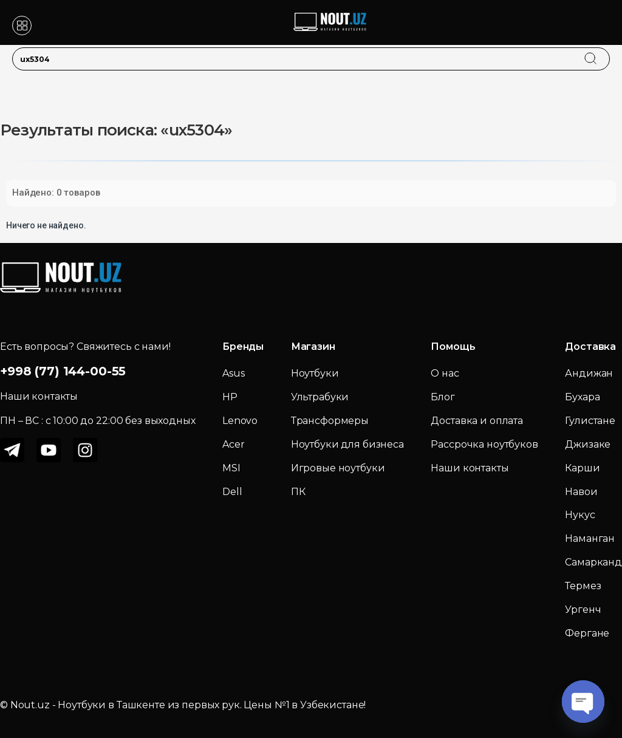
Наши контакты (469, 468)
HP (230, 397)
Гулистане (590, 420)
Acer (233, 444)
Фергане (587, 633)
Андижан (589, 373)
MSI (231, 468)
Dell (232, 491)
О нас (445, 373)
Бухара (582, 397)
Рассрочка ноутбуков (484, 444)
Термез (583, 586)
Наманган (590, 538)
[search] (602, 51)
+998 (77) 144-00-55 (63, 371)
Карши (582, 468)
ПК (298, 491)
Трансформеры (330, 420)
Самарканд (593, 562)
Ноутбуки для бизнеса (347, 444)
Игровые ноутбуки (338, 468)
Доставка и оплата (477, 420)
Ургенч (583, 609)
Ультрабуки (320, 397)
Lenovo (240, 420)
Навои (581, 491)
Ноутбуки (315, 373)
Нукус (580, 515)
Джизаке (587, 444)
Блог (442, 397)
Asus (233, 373)
